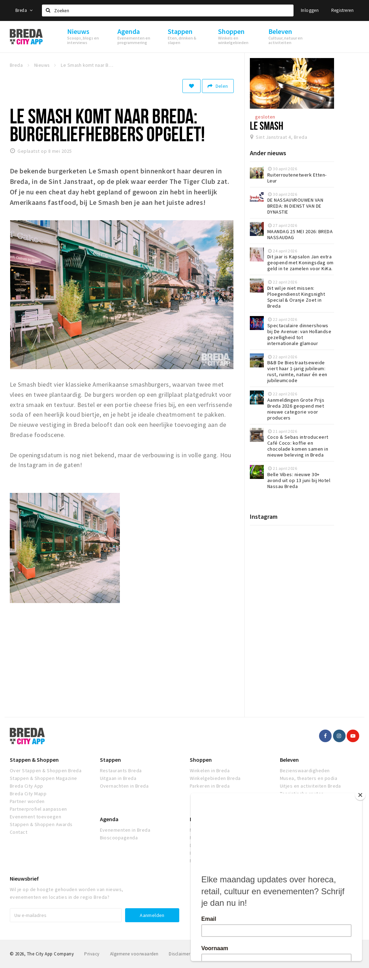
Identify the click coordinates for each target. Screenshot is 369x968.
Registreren (342, 10)
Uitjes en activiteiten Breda (310, 786)
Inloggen (310, 10)
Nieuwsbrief (24, 878)
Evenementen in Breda (125, 830)
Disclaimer (179, 954)
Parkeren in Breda (210, 786)
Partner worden (27, 801)
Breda (24, 10)
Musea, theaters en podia (309, 778)
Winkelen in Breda (210, 770)
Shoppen (201, 759)
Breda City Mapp (28, 793)
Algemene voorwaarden (134, 954)
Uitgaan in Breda (118, 778)
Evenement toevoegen (35, 816)
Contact (18, 832)
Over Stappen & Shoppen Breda (45, 770)
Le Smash (267, 125)
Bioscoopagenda (119, 837)
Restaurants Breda (121, 770)
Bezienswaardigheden (305, 770)
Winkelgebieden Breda (215, 778)
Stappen (110, 759)
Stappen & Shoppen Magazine (43, 778)
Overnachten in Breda (124, 786)
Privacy (91, 954)
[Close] (363, 795)
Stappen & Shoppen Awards (41, 824)
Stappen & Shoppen (34, 759)
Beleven (289, 759)
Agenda (109, 819)
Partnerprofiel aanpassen (38, 809)
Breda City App (26, 786)
